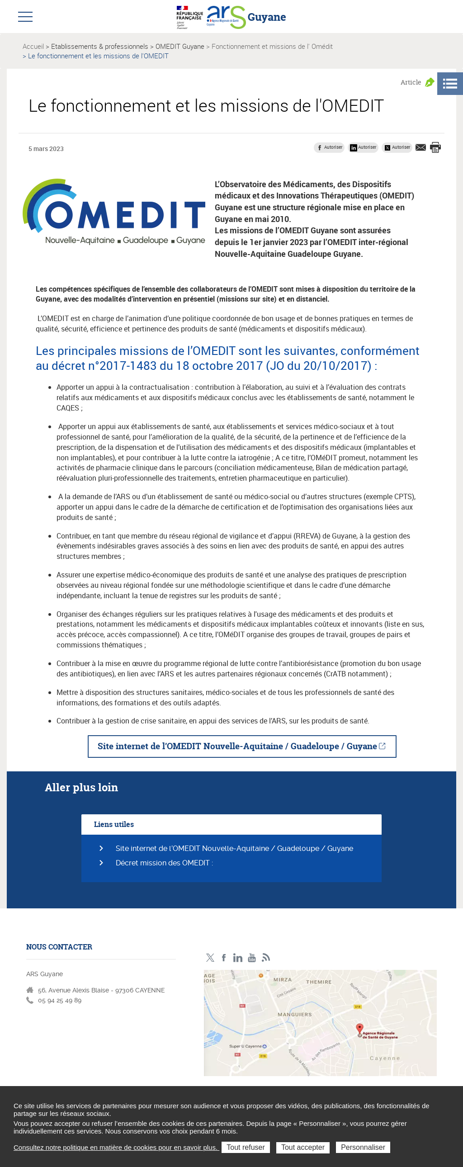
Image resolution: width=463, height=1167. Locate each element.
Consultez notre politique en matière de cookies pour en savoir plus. (116, 1147)
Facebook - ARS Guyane (224, 958)
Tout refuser (246, 1147)
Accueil (33, 46)
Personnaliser (363, 1147)
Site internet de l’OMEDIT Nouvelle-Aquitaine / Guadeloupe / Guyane (237, 746)
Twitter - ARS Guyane (210, 958)
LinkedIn (238, 958)
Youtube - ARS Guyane (252, 958)
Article (411, 82)
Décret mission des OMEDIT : (164, 863)
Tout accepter (303, 1147)
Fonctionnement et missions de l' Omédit (272, 46)
